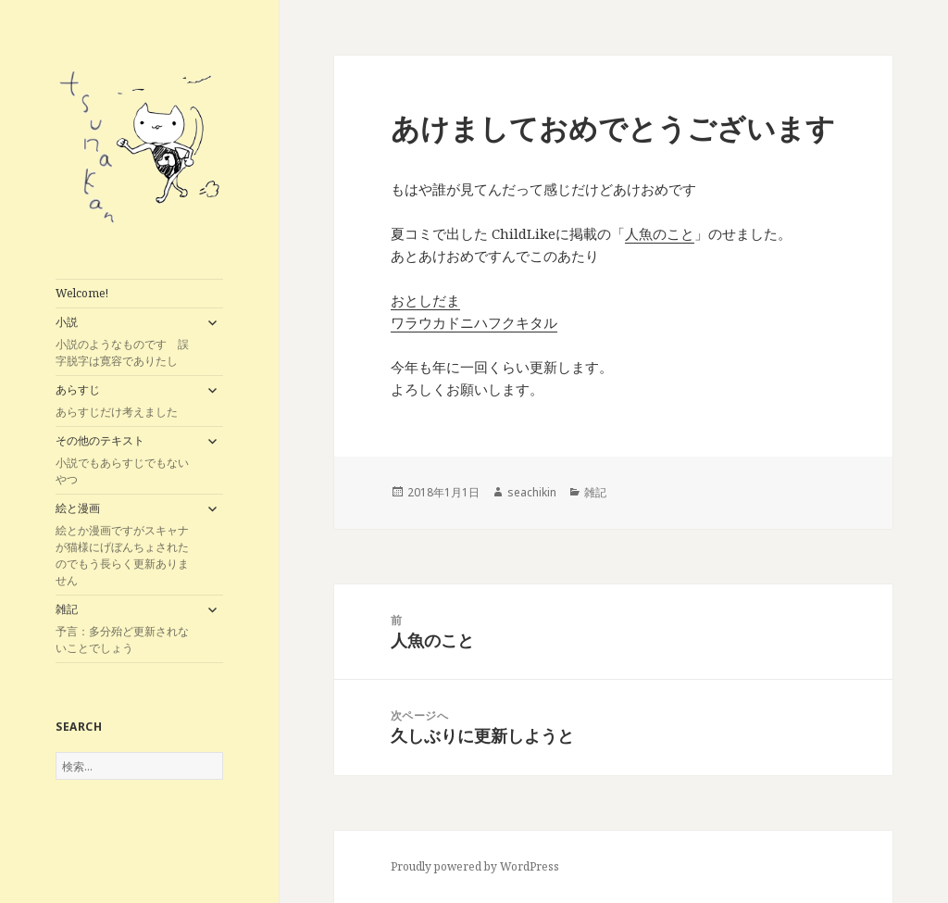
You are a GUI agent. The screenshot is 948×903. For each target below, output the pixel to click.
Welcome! (82, 293)
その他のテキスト (125, 460)
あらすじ (125, 401)
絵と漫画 (125, 544)
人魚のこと (659, 233)
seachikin (531, 492)
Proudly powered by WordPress (475, 866)
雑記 (125, 629)
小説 (125, 342)
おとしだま (425, 300)
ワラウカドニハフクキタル (474, 322)
